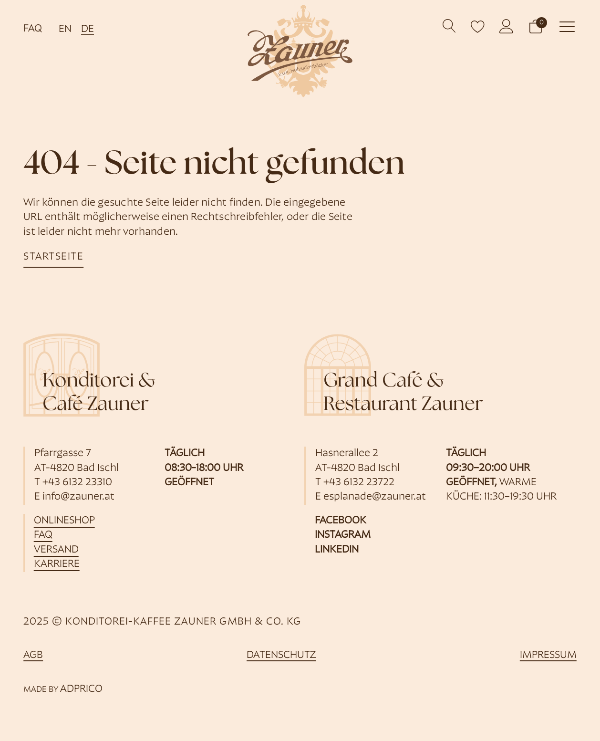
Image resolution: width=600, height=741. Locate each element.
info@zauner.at (78, 497)
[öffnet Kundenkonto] (506, 26)
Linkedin (337, 550)
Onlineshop (64, 521)
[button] (535, 26)
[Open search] (449, 26)
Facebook (340, 521)
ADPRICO (81, 689)
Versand (56, 550)
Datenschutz (281, 656)
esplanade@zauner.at (374, 497)
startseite (53, 257)
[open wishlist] (478, 26)
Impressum (548, 656)
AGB (33, 656)
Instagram (343, 536)
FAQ (32, 29)
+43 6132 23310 (77, 483)
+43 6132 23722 (358, 483)
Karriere (57, 565)
